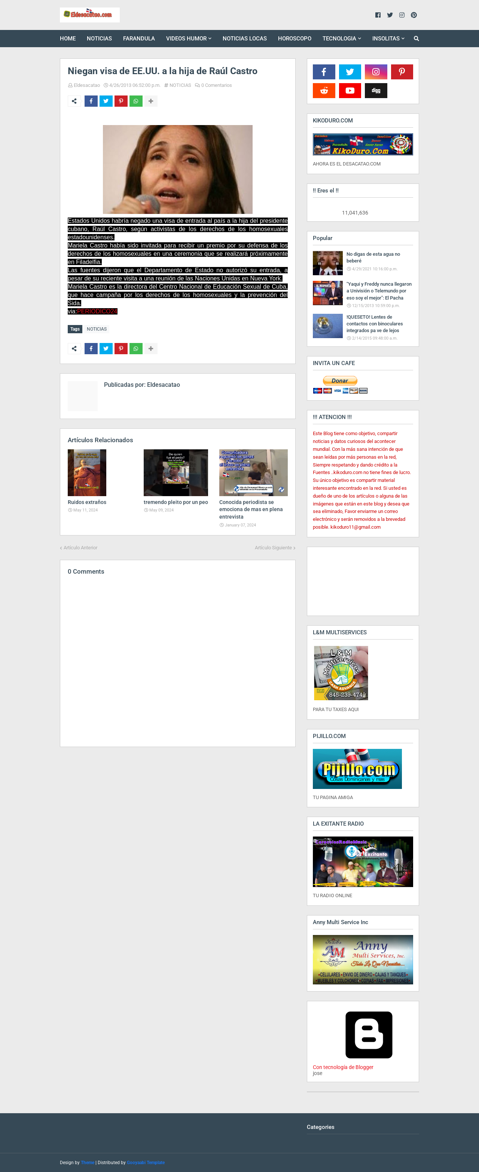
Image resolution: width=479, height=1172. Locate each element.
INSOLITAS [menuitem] (386, 38)
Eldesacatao (87, 85)
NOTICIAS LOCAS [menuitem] (245, 38)
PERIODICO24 (97, 311)
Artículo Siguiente (273, 547)
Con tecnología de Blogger (369, 1064)
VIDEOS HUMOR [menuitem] (186, 38)
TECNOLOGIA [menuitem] (339, 38)
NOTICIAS (180, 85)
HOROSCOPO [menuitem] (294, 38)
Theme (87, 1162)
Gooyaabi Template (146, 1162)
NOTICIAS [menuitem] (99, 38)
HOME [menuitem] (68, 38)
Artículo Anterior (80, 547)
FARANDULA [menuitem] (139, 38)
